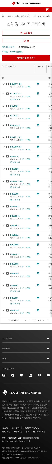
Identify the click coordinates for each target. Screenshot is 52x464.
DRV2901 (14, 106)
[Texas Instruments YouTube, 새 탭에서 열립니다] (48, 376)
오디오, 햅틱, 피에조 (22, 16)
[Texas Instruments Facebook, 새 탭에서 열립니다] (12, 376)
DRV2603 (14, 254)
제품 (9, 16)
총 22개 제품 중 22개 (27, 47)
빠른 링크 (26, 348)
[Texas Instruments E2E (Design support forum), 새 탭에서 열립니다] (39, 376)
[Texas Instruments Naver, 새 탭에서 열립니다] (21, 376)
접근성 (5, 428)
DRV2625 (14, 169)
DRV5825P (15, 125)
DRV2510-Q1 (16, 147)
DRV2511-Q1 (16, 137)
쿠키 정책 (16, 428)
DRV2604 (14, 235)
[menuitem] (24, 9)
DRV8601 (14, 298)
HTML (28, 87)
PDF (22, 87)
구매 (26, 358)
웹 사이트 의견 (39, 431)
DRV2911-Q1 (16, 84)
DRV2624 (14, 156)
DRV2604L (15, 216)
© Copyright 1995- (12, 438)
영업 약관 (6, 431)
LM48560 (14, 273)
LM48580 (14, 310)
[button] (5, 9)
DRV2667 (14, 225)
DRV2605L (15, 206)
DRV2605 (14, 245)
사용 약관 (18, 431)
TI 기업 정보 (26, 338)
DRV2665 (14, 264)
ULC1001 (14, 116)
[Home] (26, 3)
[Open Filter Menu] (17, 78)
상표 (27, 431)
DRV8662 (14, 285)
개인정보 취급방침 (31, 428)
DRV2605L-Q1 (16, 181)
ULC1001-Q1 (15, 93)
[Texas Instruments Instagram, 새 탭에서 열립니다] (4, 376)
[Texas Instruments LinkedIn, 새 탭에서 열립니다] (30, 376)
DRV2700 (14, 194)
